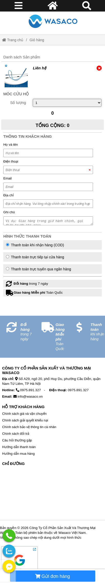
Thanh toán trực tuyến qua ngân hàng (38, 269)
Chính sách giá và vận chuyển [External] (24, 414)
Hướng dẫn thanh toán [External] (19, 447)
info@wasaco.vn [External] (30, 396)
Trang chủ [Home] (12, 40)
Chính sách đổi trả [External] (15, 434)
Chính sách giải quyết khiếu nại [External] (25, 420)
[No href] (52, 494)
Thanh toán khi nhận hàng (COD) (35, 245)
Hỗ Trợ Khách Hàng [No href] (23, 407)
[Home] (52, 21)
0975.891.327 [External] (30, 390)
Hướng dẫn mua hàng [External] (18, 453)
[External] (16, 75)
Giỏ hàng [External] (36, 40)
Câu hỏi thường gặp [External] (17, 440)
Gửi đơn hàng (52, 576)
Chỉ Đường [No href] (13, 463)
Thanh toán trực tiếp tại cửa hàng (35, 257)
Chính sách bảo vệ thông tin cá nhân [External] (29, 427)
